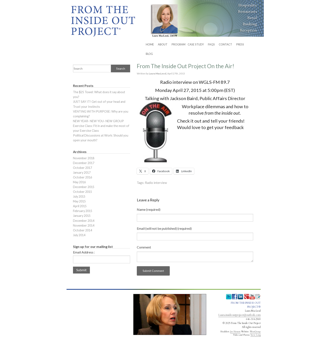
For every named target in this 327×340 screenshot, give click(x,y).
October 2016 (82, 177)
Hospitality (247, 5)
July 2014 (79, 235)
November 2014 (83, 225)
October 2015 (82, 191)
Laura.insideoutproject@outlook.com (239, 315)
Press (240, 44)
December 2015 (83, 187)
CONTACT (225, 44)
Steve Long (255, 335)
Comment (144, 247)
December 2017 (83, 163)
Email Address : (84, 252)
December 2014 (83, 220)
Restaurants (247, 11)
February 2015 (82, 211)
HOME (150, 44)
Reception (248, 30)
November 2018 (83, 158)
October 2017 (82, 167)
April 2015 (80, 206)
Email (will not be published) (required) (164, 228)
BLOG (149, 53)
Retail (252, 17)
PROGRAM (178, 44)
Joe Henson (235, 331)
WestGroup (255, 331)
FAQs (211, 44)
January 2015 (82, 215)
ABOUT (162, 44)
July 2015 (79, 196)
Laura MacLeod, (158, 73)
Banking (250, 24)
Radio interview (156, 182)
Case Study (196, 44)
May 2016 (79, 182)
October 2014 (82, 230)
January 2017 (82, 172)
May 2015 (79, 201)
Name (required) (148, 209)
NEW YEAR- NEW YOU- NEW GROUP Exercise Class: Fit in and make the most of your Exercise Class (101, 125)
